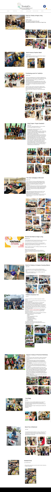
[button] (46, 8)
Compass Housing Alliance (38, 270)
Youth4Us (26, 6)
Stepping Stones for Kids (33, 374)
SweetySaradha (31, 271)
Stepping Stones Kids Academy (30, 361)
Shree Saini (27, 81)
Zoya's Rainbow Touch (41, 182)
